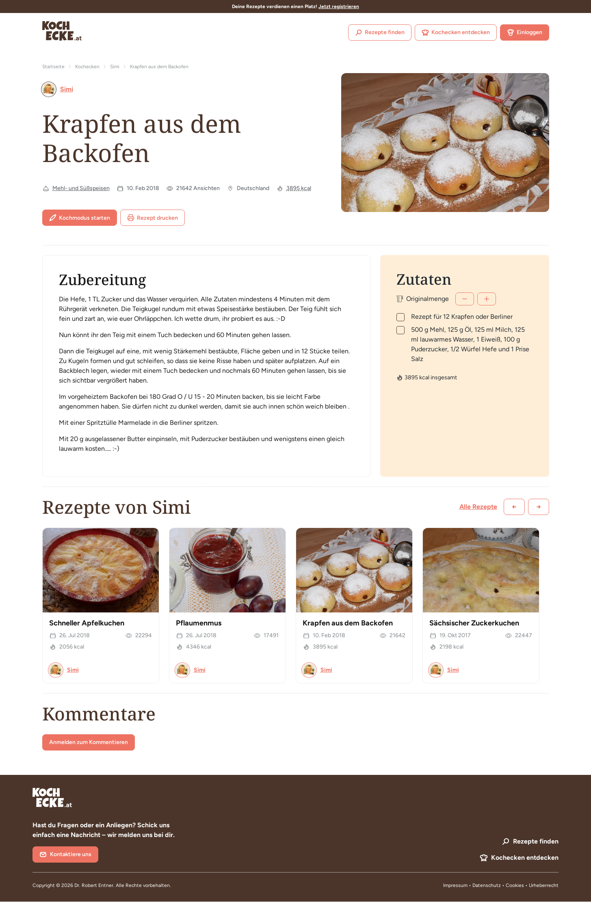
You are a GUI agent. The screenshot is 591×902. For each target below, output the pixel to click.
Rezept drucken (152, 217)
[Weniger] (464, 298)
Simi (114, 66)
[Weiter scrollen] (538, 507)
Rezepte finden (380, 32)
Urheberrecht (544, 885)
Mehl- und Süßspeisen (81, 188)
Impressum (455, 885)
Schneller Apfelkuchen (86, 623)
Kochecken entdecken (456, 32)
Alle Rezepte (478, 506)
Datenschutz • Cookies (498, 885)
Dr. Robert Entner (93, 885)
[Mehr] (486, 298)
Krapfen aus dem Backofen (348, 623)
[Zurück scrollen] (514, 507)
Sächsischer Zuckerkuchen (474, 623)
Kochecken (87, 66)
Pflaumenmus (198, 623)
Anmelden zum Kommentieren (88, 742)
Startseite (53, 66)
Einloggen (524, 32)
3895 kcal (298, 188)
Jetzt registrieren (338, 6)
